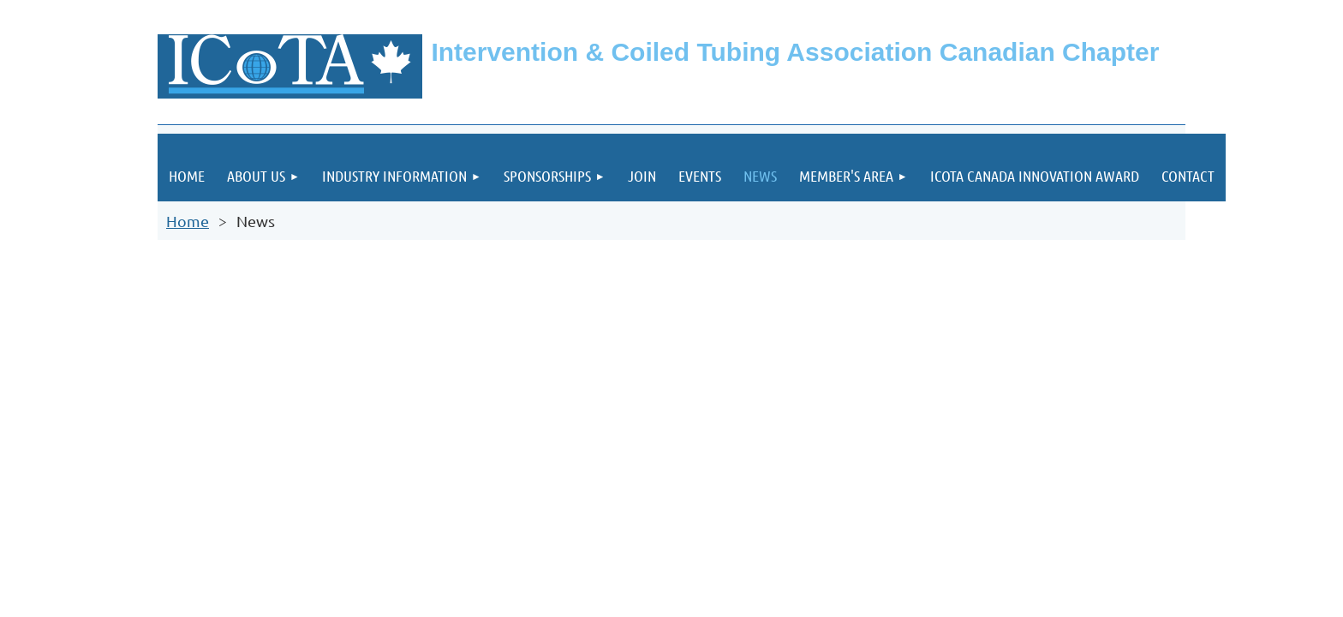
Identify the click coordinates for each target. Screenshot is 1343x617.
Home (187, 221)
